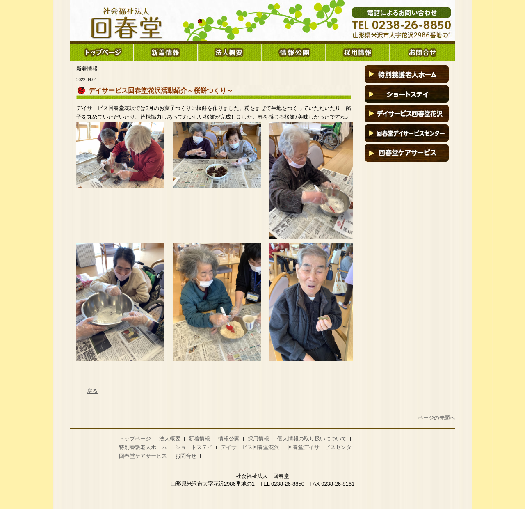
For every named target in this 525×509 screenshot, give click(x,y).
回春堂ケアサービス (143, 456)
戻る (92, 391)
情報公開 (229, 439)
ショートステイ (193, 447)
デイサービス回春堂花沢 (250, 447)
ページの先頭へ (436, 418)
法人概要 (169, 439)
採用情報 (258, 439)
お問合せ (185, 456)
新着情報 (199, 439)
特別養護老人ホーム (143, 447)
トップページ (135, 439)
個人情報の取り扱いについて (312, 439)
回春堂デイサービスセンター (322, 447)
